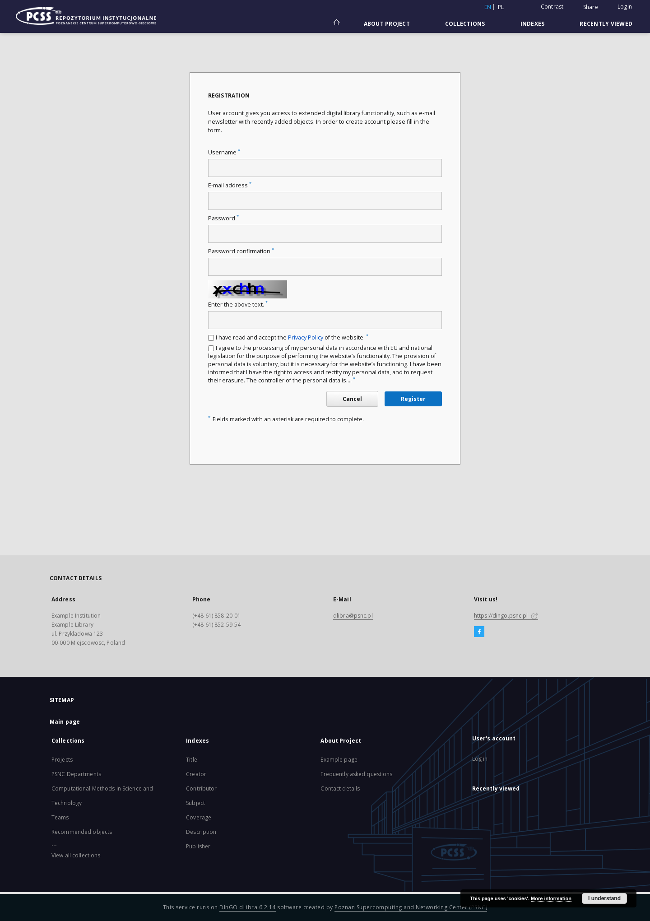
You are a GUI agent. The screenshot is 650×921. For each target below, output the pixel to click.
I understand (604, 898)
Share (590, 7)
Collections (465, 24)
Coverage (198, 817)
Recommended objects (81, 832)
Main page (65, 722)
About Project (387, 24)
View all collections (75, 855)
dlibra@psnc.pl (353, 615)
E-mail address (229, 185)
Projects (62, 759)
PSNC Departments (76, 774)
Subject (195, 803)
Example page (338, 759)
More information (551, 898)
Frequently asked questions (356, 774)
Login (625, 6)
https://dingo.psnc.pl (506, 615)
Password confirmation (241, 251)
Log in (480, 759)
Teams (60, 817)
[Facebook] (479, 632)
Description (201, 832)
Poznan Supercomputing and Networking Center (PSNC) (410, 907)
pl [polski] (501, 7)
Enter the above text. (238, 304)
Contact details (340, 788)
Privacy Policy (305, 337)
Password (223, 218)
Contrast (552, 6)
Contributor (201, 788)
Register (413, 399)
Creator (196, 774)
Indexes (532, 24)
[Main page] (336, 23)
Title (191, 759)
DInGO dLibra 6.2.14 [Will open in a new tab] (247, 907)
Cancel (352, 399)
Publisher (198, 846)
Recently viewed (606, 24)
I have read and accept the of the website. (292, 337)
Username (224, 152)
